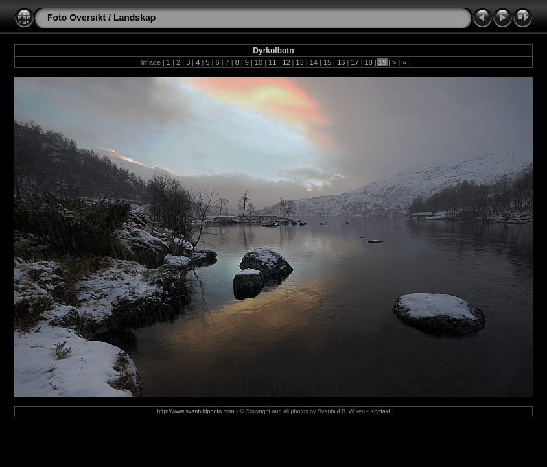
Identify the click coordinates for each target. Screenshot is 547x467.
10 (258, 62)
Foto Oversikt (76, 17)
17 (354, 62)
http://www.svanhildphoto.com (195, 411)
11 (272, 62)
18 (369, 62)
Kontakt (380, 411)
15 (327, 62)
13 (299, 62)
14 (314, 62)
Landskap (134, 17)
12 (286, 62)
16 (341, 62)
